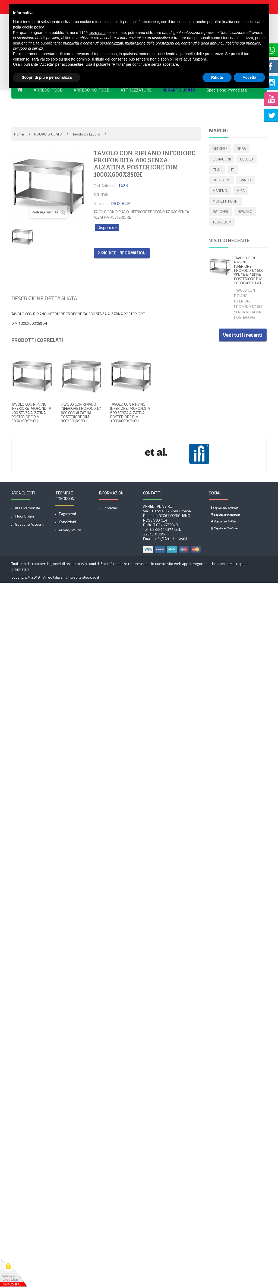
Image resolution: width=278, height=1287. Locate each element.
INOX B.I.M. (221, 180)
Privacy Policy (70, 530)
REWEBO (245, 212)
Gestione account (29, 524)
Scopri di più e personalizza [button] (47, 77)
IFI (233, 170)
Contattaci (110, 508)
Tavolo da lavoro (86, 134)
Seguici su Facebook (224, 508)
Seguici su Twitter (223, 521)
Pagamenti (67, 513)
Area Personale (27, 508)
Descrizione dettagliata (44, 298)
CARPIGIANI (222, 159)
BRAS (242, 149)
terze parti (97, 32)
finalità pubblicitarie (45, 43)
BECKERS (220, 149)
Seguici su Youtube (224, 528)
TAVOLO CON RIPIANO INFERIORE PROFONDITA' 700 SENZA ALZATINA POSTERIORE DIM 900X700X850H (31, 412)
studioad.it (90, 577)
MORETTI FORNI (225, 201)
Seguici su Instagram (225, 514)
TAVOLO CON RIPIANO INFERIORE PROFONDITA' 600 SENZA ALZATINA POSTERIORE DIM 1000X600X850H (130, 412)
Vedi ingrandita (48, 212)
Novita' (23, 110)
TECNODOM (222, 223)
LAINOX (246, 180)
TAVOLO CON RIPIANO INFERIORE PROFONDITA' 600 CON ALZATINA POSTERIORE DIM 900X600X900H (81, 412)
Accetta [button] (249, 77)
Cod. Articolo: (104, 185)
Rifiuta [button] (217, 77)
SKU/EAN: (101, 194)
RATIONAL (221, 212)
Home (19, 134)
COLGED (247, 159)
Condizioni (67, 522)
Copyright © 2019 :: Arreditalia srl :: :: (40, 577)
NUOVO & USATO (48, 134)
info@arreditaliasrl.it (171, 538)
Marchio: (101, 203)
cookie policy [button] (32, 27)
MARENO (220, 191)
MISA (241, 191)
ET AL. (217, 170)
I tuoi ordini (24, 516)
